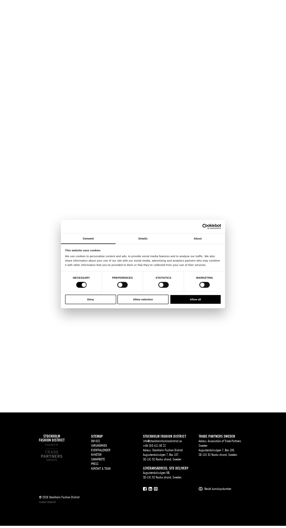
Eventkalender (127, 9)
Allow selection (143, 299)
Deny (90, 299)
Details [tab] (143, 238)
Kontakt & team (207, 9)
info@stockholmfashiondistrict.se (162, 443)
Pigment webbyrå (47, 504)
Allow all (195, 299)
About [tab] (198, 238)
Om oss (82, 9)
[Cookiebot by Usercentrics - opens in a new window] (205, 226)
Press (187, 9)
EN (258, 9)
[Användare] (276, 8)
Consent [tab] (88, 238)
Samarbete (168, 9)
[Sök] (267, 8)
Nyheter (149, 9)
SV (253, 9)
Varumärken (103, 9)
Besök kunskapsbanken (217, 491)
